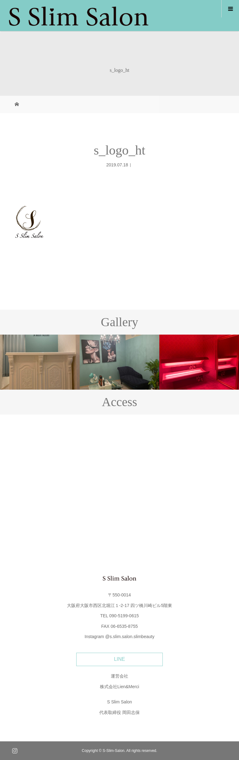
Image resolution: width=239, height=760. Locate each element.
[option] (40, 362)
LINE (119, 659)
